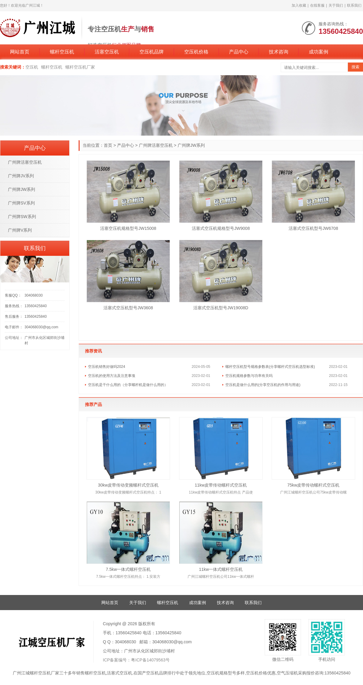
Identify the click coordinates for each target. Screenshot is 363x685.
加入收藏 (299, 5)
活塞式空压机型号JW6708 (313, 228)
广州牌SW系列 (22, 216)
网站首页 (19, 51)
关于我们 (336, 5)
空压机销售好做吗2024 (106, 367)
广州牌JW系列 (21, 189)
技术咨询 (278, 51)
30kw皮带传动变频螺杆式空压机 (128, 485)
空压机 (31, 67)
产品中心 (238, 51)
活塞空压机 (107, 51)
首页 (108, 145)
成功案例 (318, 51)
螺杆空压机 (62, 51)
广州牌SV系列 (21, 203)
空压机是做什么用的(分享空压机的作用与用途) (262, 385)
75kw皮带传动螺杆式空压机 (313, 485)
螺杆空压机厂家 (80, 67)
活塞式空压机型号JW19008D (220, 307)
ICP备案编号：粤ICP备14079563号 (136, 660)
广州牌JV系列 (21, 175)
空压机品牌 (151, 51)
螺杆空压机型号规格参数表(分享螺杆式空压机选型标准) (270, 367)
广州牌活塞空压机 (156, 145)
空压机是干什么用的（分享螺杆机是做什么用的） (128, 385)
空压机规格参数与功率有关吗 (249, 376)
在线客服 (317, 5)
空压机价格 (196, 51)
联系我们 (354, 5)
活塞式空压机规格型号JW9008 (221, 228)
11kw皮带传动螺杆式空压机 (221, 485)
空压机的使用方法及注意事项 (111, 376)
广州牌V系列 (20, 230)
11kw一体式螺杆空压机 (221, 569)
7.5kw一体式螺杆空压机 (128, 569)
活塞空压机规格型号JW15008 (128, 228)
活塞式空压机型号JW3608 (128, 307)
